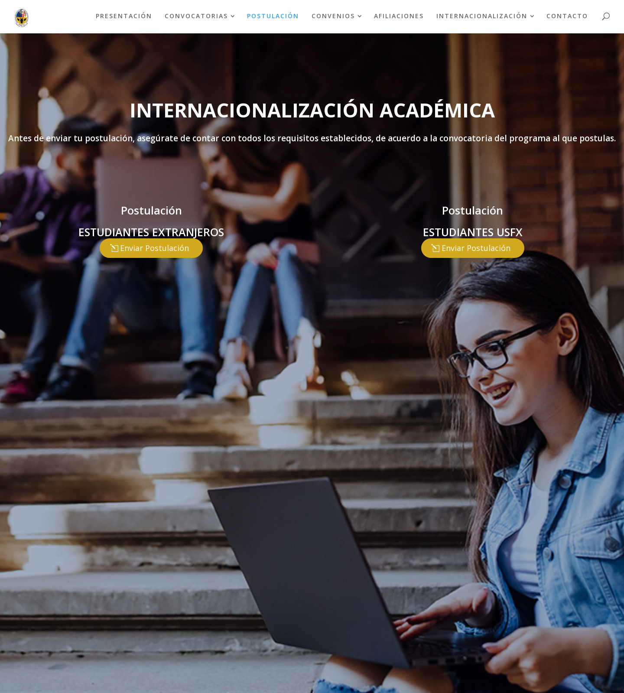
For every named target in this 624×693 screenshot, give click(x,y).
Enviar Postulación (154, 248)
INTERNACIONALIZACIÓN (481, 16)
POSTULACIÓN (273, 16)
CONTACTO (567, 16)
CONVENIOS (333, 16)
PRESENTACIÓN (124, 16)
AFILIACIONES (399, 16)
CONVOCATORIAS (196, 16)
